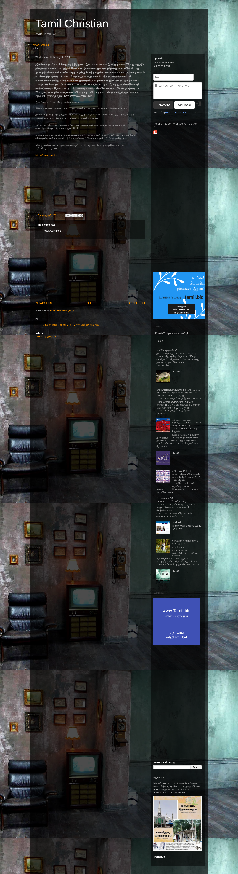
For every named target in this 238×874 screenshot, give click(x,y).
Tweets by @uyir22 (45, 336)
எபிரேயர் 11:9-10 (181, 471)
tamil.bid (176, 522)
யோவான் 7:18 (164, 498)
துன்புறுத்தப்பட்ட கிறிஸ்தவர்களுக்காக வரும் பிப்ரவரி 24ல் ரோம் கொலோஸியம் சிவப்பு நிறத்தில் (186, 425)
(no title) (176, 371)
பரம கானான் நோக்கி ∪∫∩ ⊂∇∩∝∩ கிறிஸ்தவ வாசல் (71, 324)
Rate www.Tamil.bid (163, 62)
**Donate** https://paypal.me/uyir (171, 333)
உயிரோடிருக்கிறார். (167, 350)
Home (91, 303)
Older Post (137, 303)
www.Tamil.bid (41, 45)
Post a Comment (52, 230)
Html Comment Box (177, 112)
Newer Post (44, 303)
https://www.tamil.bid (46, 155)
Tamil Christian (71, 23)
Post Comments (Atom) (62, 310)
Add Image (184, 105)
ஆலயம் (158, 777)
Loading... (158, 326)
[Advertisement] (90, 270)
